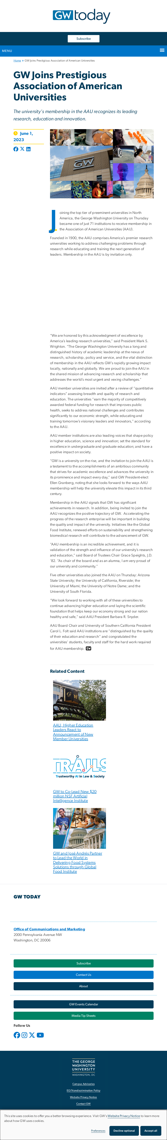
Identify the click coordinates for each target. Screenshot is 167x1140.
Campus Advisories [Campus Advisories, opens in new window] (83, 1084)
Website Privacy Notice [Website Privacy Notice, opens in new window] (83, 1097)
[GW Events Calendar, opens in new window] (84, 1004)
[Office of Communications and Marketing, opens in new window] (49, 929)
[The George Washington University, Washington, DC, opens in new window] (83, 1067)
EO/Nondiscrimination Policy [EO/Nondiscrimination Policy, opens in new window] (83, 1090)
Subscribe (83, 38)
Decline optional (124, 1130)
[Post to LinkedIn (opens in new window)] (28, 149)
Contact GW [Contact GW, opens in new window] (83, 1104)
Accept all (150, 1130)
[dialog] (83, 1125)
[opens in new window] (17, 1038)
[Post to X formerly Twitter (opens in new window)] (22, 149)
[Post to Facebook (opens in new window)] (16, 149)
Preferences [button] (98, 1130)
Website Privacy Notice (124, 1116)
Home (17, 60)
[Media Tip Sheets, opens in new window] (84, 1016)
